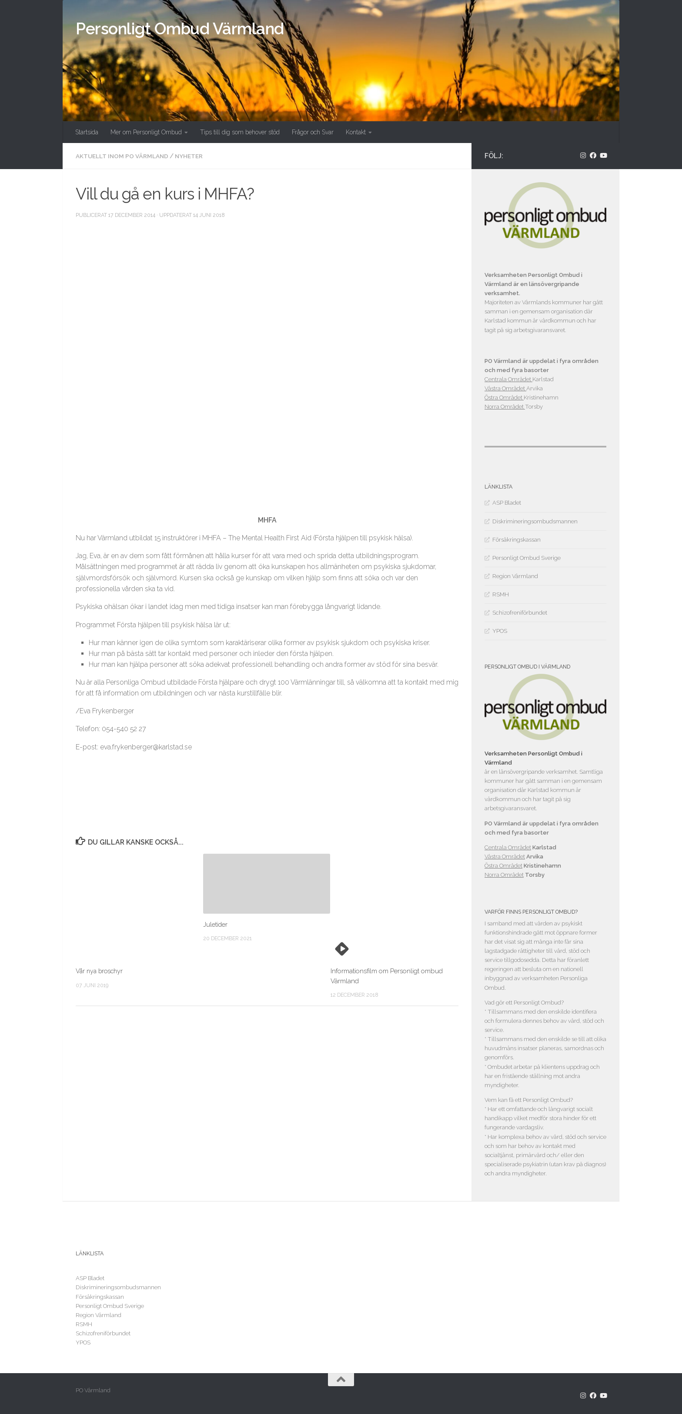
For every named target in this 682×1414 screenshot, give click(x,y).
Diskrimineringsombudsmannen (535, 521)
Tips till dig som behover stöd (240, 132)
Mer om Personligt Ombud (146, 132)
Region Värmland (515, 576)
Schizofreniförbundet (519, 612)
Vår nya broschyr (101, 971)
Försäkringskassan (516, 539)
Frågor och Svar (313, 132)
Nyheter (193, 156)
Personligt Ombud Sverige (526, 558)
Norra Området (505, 406)
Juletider (215, 924)
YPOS (499, 631)
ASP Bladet (506, 502)
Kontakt (356, 132)
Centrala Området (508, 379)
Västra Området (505, 388)
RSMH (500, 594)
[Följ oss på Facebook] (593, 155)
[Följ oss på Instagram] (583, 155)
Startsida (86, 132)
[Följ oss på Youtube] (603, 155)
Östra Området (504, 397)
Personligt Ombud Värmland (180, 28)
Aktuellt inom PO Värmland (124, 156)
